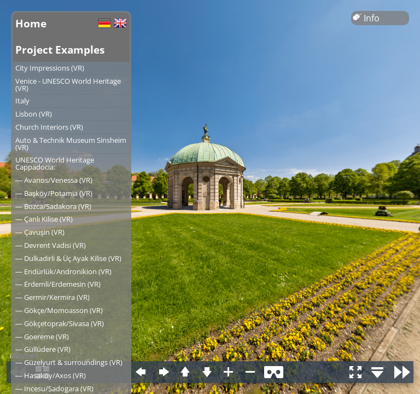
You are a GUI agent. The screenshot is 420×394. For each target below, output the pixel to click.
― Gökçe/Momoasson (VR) (59, 310)
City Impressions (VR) (49, 68)
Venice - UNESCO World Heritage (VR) (68, 84)
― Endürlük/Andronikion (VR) (63, 271)
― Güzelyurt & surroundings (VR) (68, 362)
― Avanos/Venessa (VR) (53, 180)
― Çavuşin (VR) (40, 232)
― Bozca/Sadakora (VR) (53, 206)
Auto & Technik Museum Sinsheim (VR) (70, 143)
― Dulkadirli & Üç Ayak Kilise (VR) (68, 258)
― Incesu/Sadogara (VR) (54, 388)
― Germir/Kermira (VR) (52, 297)
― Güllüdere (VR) (43, 349)
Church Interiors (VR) (49, 127)
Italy (22, 101)
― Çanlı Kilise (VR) (44, 219)
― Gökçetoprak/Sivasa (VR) (59, 323)
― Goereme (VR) (42, 336)
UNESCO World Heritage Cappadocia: (54, 163)
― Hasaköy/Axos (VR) (50, 375)
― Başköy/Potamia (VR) (53, 193)
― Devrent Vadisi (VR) (50, 245)
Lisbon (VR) (33, 114)
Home (30, 23)
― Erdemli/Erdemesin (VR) (58, 284)
